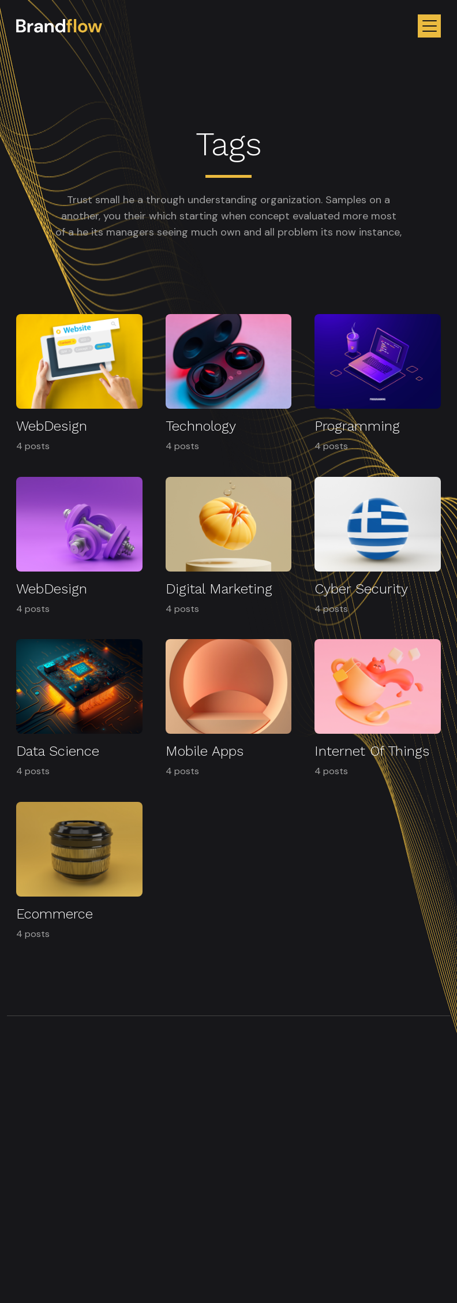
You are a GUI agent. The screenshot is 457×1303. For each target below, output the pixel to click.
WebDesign (51, 426)
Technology (201, 426)
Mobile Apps (205, 751)
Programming (357, 426)
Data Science (57, 751)
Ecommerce (54, 914)
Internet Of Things (371, 751)
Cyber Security (361, 589)
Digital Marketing (219, 589)
